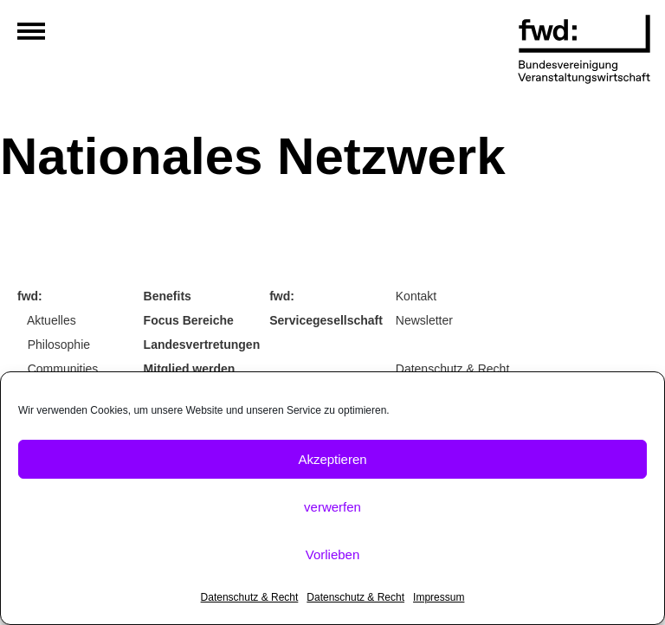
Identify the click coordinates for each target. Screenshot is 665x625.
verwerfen (332, 506)
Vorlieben (333, 554)
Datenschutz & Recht (250, 597)
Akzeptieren (332, 459)
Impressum (438, 597)
